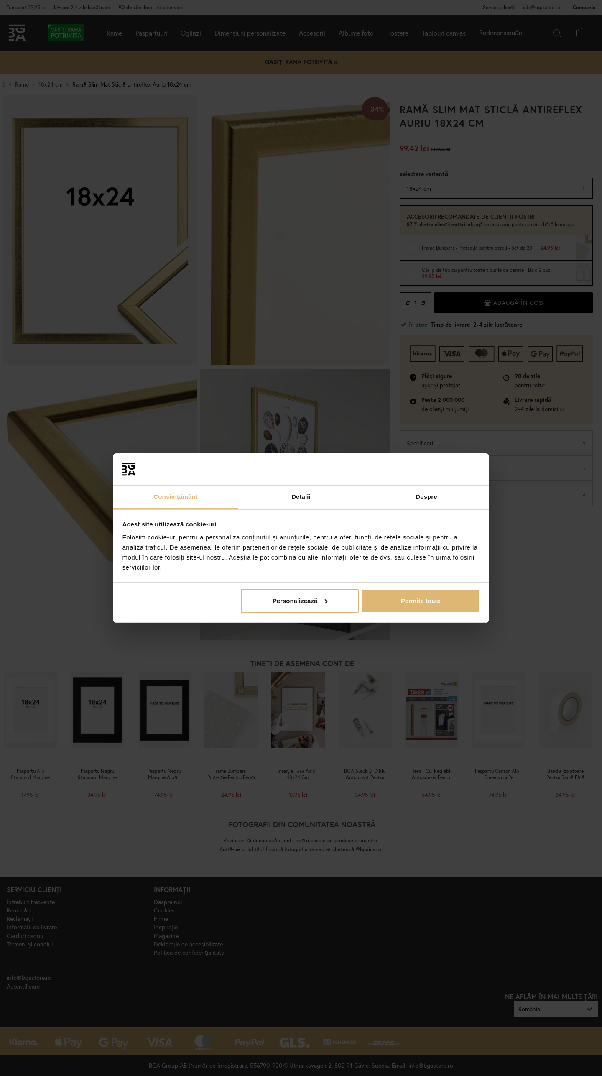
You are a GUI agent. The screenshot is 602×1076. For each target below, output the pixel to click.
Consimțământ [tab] (175, 496)
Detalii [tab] (301, 496)
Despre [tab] (426, 496)
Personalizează (300, 600)
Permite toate (421, 600)
